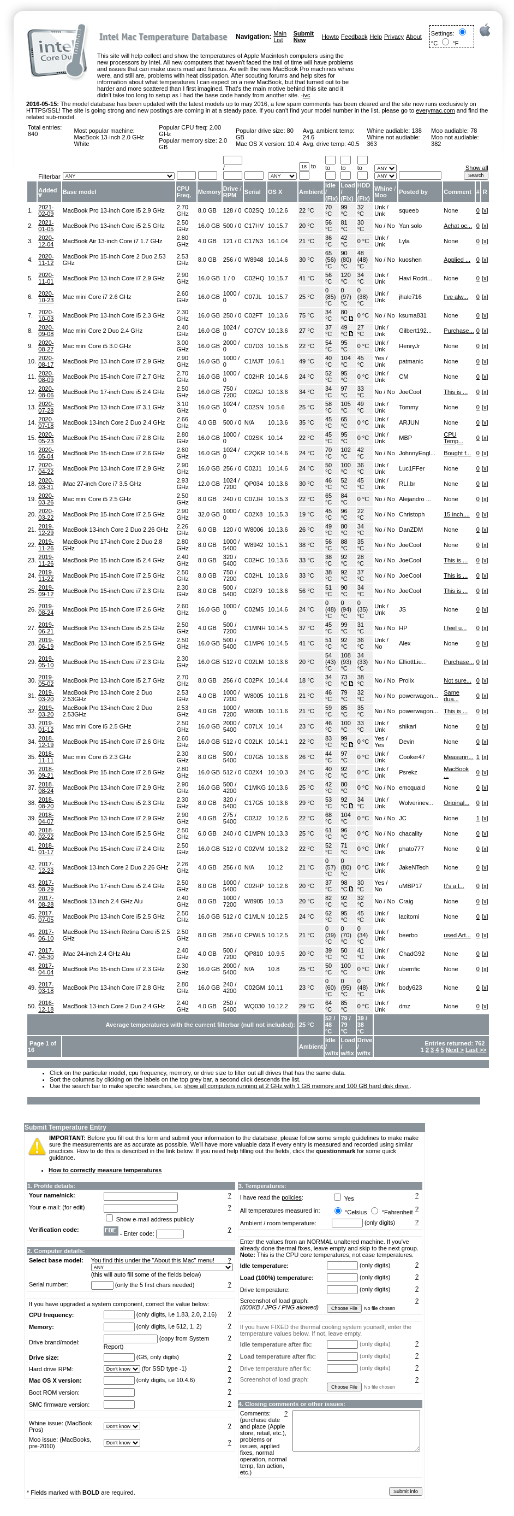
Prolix (406, 680)
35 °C (306, 422)
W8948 (254, 259)
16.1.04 (278, 241)
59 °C (328, 711)
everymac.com (435, 110)
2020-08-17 (45, 361)
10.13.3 (278, 833)
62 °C (328, 916)
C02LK (253, 741)
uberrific (409, 969)
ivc (306, 95)
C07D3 (253, 346)
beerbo (408, 935)
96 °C (343, 514)
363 (371, 143)
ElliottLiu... (413, 662)
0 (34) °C (362, 935)
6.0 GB (207, 529)
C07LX (253, 726)
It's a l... (454, 886)
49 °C (343, 330)
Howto (330, 36)
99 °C (343, 210)
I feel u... (455, 628)
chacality (410, 833)
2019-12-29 (45, 529)
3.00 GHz (183, 345)
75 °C (306, 315)
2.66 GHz (183, 422)
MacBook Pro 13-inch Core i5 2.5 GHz (114, 225)
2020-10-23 (45, 296)
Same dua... (451, 695)
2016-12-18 (45, 1006)
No (378, 225)
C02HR (254, 376)
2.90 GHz (183, 278)
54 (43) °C (330, 662)
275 (228, 815)
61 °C (328, 833)
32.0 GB (209, 514)
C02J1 (253, 468)
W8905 (254, 901)
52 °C (328, 376)
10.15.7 (278, 225)
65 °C (343, 422)
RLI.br (407, 483)
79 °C (343, 695)
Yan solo (410, 225)
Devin (406, 741)
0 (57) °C (330, 867)
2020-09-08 (45, 330)
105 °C (345, 407)
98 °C (343, 885)
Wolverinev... (416, 803)
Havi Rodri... (415, 278)
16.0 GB (209, 225)
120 (228, 529)
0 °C (363, 241)
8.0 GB (207, 210)
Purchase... (459, 330)
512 (228, 662)
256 (228, 259)
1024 (229, 327)
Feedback (354, 36)
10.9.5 (276, 953)
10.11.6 (278, 695)
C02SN (254, 407)
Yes (379, 358)
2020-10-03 (45, 315)
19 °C (306, 514)
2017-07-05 (45, 916)
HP (403, 628)
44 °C (328, 756)
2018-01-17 (45, 848)
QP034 (253, 483)
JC (402, 818)
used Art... (457, 935)
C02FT (253, 315)
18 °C (306, 680)
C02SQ (254, 210)
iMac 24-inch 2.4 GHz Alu (96, 953)
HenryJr (409, 346)
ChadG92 (412, 953)
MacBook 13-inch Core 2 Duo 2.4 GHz (114, 422)
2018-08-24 (45, 787)
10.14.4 (278, 680)
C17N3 (253, 241)
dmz (404, 1006)
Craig (406, 901)
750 (228, 388)
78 (473, 130)
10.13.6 (278, 315)
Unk (379, 207)
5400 (229, 548)
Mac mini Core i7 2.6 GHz (97, 296)
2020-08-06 (45, 391)
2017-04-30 (45, 953)
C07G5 (254, 757)
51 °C (328, 590)
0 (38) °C (362, 297)
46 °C (328, 483)
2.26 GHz (183, 529)
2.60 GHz (183, 296)
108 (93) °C (345, 662)
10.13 (275, 901)
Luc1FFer (412, 468)
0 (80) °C (345, 867)
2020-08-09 (45, 376)
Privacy (394, 36)
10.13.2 (278, 848)
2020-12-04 (45, 241)
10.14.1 (278, 741)
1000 (229, 293)
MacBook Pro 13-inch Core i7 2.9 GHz (114, 278)
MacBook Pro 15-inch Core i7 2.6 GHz (114, 453)
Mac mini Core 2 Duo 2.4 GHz (103, 330)
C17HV (254, 225)
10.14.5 (278, 628)
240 (228, 499)
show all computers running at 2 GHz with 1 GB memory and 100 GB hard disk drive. (296, 1086)
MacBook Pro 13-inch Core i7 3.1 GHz (114, 407)
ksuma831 (413, 315)
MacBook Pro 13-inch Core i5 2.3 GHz (114, 315)
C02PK (254, 680)
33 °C (360, 391)
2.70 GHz (183, 210)
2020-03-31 (45, 483)
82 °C (328, 901)
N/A (249, 422)
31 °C (360, 627)
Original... (456, 803)
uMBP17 (410, 886)
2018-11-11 (45, 756)
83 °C (328, 741)
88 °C (343, 544)
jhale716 (410, 296)
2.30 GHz (183, 315)
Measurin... (458, 757)
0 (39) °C (330, 935)
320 (228, 557)
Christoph (412, 514)
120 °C (345, 278)
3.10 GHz (183, 407)
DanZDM (411, 529)
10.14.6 (278, 259)
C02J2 (253, 818)
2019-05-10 (45, 661)
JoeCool (410, 392)
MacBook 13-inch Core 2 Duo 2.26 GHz (116, 529)
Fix (331, 198)
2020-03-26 (45, 499)
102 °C (345, 453)
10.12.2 (278, 1006)
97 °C (343, 391)
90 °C (343, 590)
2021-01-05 (45, 225)
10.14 (275, 437)
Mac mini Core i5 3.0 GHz (97, 346)
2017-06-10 (45, 935)
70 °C (328, 210)
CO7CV (254, 330)
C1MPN (255, 833)
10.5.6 (276, 407)
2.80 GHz (183, 241)
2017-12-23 (45, 867)
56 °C (328, 225)
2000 (229, 342)
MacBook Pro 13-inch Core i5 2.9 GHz (114, 210)
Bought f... (457, 453)
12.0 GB (209, 483)
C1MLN (254, 916)
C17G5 (254, 803)
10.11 (275, 987)
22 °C (306, 210)
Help (375, 36)
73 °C (343, 680)
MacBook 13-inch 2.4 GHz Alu (103, 901)
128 (228, 210)
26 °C (306, 529)
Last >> (476, 1050)
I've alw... (456, 296)
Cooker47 (412, 757)
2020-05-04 (45, 453)
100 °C (345, 468)
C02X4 (253, 772)
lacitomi (409, 916)
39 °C (328, 953)
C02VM (254, 848)
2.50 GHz (183, 225)
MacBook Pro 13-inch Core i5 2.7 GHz (114, 680)
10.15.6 (278, 346)
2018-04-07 (45, 818)
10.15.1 (278, 545)
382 (436, 143)
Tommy (408, 407)
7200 (229, 395)
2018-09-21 (45, 772)
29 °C (306, 803)
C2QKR (254, 453)
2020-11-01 (45, 278)
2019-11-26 (45, 544)
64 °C (328, 1006)
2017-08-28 (45, 901)
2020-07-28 (45, 407)
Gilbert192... (415, 330)
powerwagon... (418, 695)
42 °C (343, 241)
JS (402, 609)
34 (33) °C (362, 662)
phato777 (411, 848)
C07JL (253, 296)
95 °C (343, 345)
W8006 (254, 529)
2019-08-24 (45, 609)
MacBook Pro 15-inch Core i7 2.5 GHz (114, 514)
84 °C (343, 499)
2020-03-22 (45, 514)
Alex (404, 643)
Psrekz (408, 772)
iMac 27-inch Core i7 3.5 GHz (102, 483)
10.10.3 (278, 772)
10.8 (273, 969)
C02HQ (254, 278)
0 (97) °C (345, 297)
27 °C (306, 330)
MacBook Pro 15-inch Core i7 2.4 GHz (114, 848)
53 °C (328, 802)
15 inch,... (457, 514)
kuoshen (410, 259)
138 (416, 130)
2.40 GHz (183, 330)
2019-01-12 (45, 726)
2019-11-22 (45, 575)
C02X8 (253, 514)
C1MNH (255, 628)
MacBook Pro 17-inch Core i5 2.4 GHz (114, 392)
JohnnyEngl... (417, 453)
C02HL (253, 575)
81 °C (343, 225)
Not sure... (457, 680)
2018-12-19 (45, 741)
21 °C (306, 241)
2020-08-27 (45, 345)
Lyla (404, 241)
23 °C (306, 726)
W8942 (254, 545)
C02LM (254, 662)
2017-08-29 (45, 885)
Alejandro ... (415, 499)
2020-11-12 (45, 259)
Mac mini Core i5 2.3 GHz (97, 757)
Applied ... (457, 259)
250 (228, 315)
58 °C (328, 407)
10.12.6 (278, 210)
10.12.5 (278, 916)
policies (292, 1197)
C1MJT (254, 361)
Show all (476, 167)
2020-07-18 (45, 422)
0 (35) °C (362, 609)
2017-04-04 (45, 969)
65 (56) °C (330, 259)
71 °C (343, 848)
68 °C (328, 818)
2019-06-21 (45, 627)
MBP (405, 437)
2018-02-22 (45, 833)
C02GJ (253, 392)
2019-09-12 (45, 590)
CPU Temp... (453, 437)
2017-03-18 (45, 987)
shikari (407, 726)
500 (228, 225)
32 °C (360, 210)
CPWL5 (254, 935)
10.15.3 (278, 499)
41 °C (306, 278)
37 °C (328, 330)
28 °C (360, 560)
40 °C (328, 361)
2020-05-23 (45, 437)
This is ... (456, 392)
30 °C (360, 225)
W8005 (254, 695)
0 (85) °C (330, 297)
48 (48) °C (362, 259)
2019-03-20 (45, 695)
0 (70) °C (345, 935)
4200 (229, 791)
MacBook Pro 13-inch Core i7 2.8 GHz (114, 987)
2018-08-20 (45, 802)
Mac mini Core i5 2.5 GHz (97, 499)
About (414, 36)
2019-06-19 (45, 643)
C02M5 (254, 609)
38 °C (306, 545)
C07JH (253, 499)
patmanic (411, 361)
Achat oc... (458, 225)
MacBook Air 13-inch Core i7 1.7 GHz (113, 241)
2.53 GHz (183, 259)
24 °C (306, 376)
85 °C (343, 711)
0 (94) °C (345, 609)
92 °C (343, 560)
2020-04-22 (45, 468)
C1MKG (255, 787)
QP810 (253, 953)
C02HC (254, 560)
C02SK (254, 437)
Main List (279, 36)
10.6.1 (276, 361)
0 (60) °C (330, 987)
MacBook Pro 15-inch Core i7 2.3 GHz (114, 590)
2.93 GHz (183, 483)
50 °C (328, 468)
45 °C (360, 361)
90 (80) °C (345, 259)
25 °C (306, 296)
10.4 (293, 143)
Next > (455, 1050)
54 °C (328, 345)
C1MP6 (254, 643)
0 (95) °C (345, 987)
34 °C (360, 278)
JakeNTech (413, 867)
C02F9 (253, 590)
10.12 (275, 867)
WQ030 (254, 1006)
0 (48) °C (330, 609)
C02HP (254, 886)
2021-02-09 (45, 210)
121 (228, 241)
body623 (410, 987)
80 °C (343, 315)
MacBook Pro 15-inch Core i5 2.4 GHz (114, 560)
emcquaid (412, 787)
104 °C (345, 361)
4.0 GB (207, 241)
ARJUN (409, 422)
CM (403, 376)
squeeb (409, 210)
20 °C (306, 225)
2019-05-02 (45, 680)
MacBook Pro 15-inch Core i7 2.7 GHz (114, 376)
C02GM (254, 987)
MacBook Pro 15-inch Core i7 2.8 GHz (114, 437)
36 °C (328, 241)
